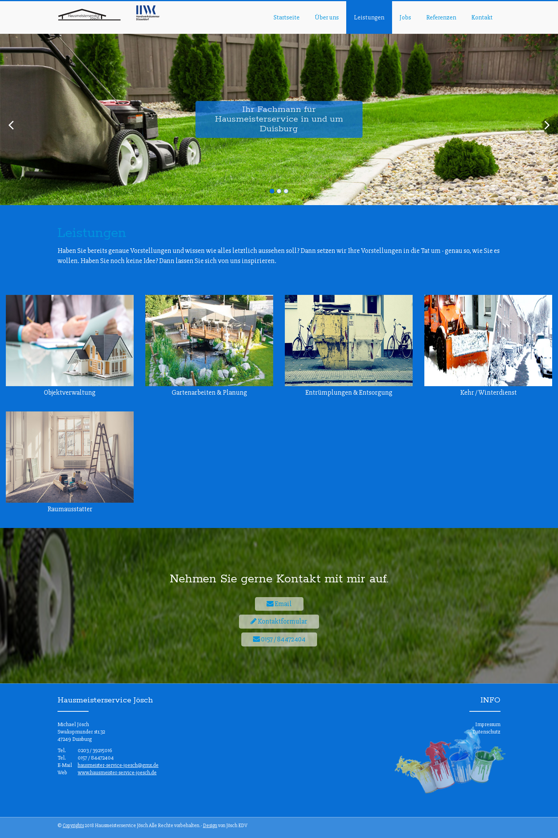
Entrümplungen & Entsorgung (348, 392)
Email (279, 603)
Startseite (287, 17)
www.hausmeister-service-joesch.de (117, 772)
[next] (547, 125)
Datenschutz (486, 731)
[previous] (11, 125)
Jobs (405, 17)
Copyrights (73, 825)
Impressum (487, 724)
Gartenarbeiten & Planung (209, 392)
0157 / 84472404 (279, 639)
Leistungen (369, 17)
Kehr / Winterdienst (488, 392)
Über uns (327, 17)
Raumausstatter (69, 509)
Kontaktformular (279, 621)
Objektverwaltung (70, 392)
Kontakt (482, 17)
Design (210, 825)
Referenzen (441, 17)
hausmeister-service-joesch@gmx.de (118, 765)
